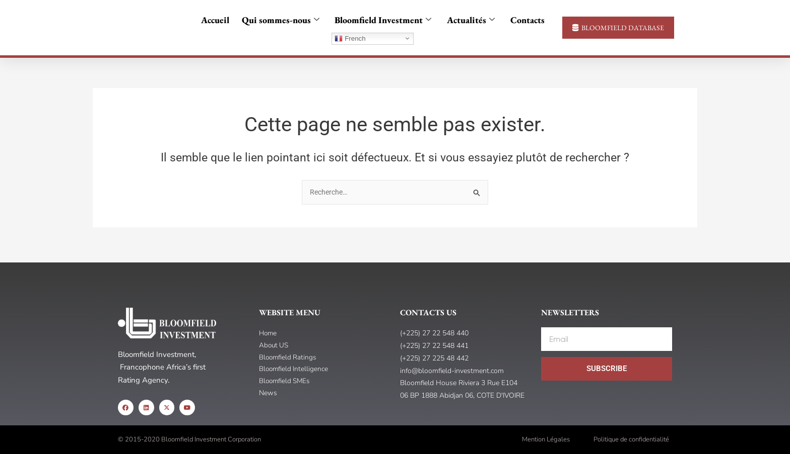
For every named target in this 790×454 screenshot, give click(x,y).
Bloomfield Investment (383, 20)
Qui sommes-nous (282, 20)
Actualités (468, 20)
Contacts (522, 20)
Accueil (220, 20)
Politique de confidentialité (631, 439)
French (350, 39)
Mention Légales (546, 439)
